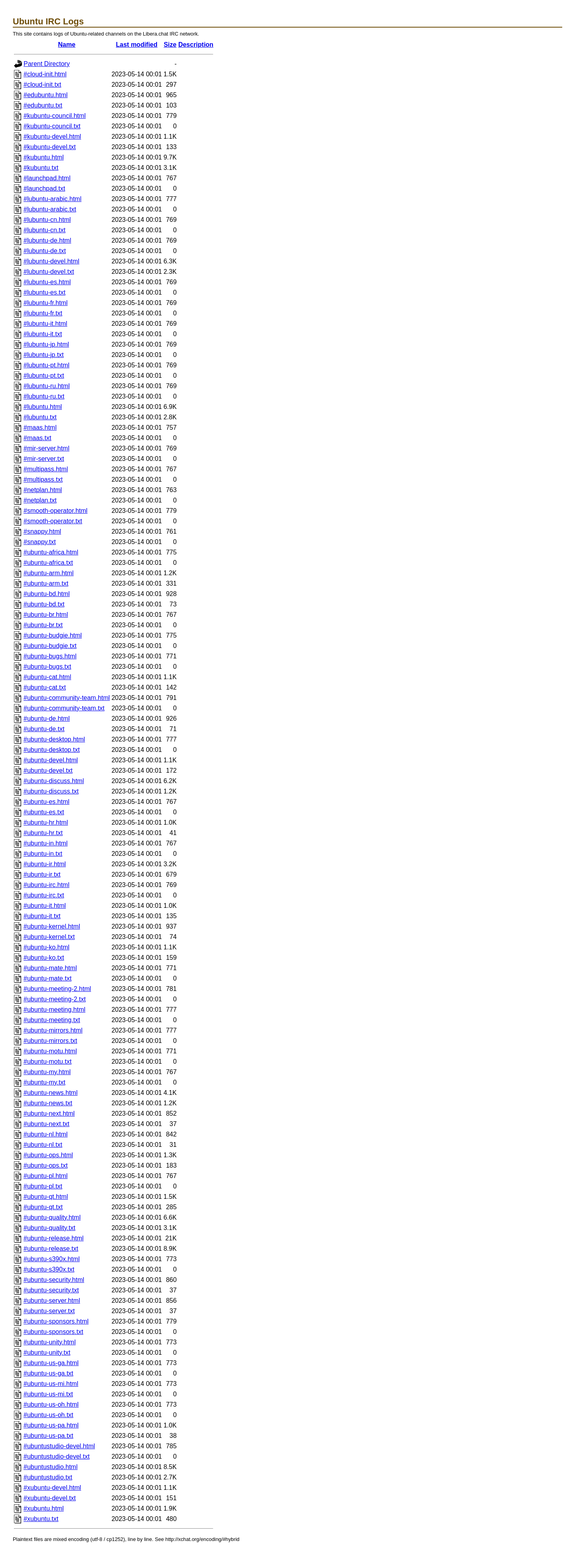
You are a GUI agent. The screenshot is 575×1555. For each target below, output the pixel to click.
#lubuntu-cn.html (47, 219)
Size (170, 44)
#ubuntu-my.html (47, 1072)
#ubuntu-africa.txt (48, 562)
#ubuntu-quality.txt (49, 1227)
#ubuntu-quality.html (52, 1217)
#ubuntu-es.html (46, 801)
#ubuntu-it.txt (42, 916)
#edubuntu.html (45, 95)
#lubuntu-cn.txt (44, 230)
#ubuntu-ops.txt (45, 1165)
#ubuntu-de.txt (44, 729)
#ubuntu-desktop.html (54, 739)
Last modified (136, 44)
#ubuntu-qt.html (46, 1196)
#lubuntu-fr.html (45, 302)
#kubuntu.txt (41, 167)
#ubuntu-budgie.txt (50, 645)
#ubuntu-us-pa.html (51, 1425)
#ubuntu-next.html (49, 1113)
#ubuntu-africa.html (51, 552)
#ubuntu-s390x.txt (49, 1269)
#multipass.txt (43, 479)
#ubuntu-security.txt (51, 1290)
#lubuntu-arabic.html (52, 198)
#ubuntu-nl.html (45, 1134)
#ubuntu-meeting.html (54, 1009)
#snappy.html (42, 531)
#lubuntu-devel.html (51, 261)
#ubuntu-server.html (52, 1300)
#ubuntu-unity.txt (47, 1352)
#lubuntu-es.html (47, 282)
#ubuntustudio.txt (48, 1477)
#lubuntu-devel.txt (49, 271)
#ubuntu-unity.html (49, 1342)
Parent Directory (47, 63)
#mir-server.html (46, 448)
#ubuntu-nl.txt (43, 1144)
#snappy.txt (40, 541)
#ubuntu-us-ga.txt (48, 1373)
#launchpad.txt (44, 188)
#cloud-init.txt (42, 84)
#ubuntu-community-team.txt (64, 708)
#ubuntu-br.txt (43, 625)
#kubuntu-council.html (55, 115)
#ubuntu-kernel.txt (49, 936)
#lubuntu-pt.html (46, 365)
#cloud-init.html (45, 74)
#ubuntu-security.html (54, 1279)
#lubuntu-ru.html (47, 386)
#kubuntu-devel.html (52, 136)
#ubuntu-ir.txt (42, 874)
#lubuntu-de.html (47, 240)
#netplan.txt (40, 500)
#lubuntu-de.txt (45, 250)
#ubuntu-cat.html (47, 677)
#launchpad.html (47, 178)
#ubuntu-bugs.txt (47, 666)
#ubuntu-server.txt (49, 1311)
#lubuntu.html (43, 406)
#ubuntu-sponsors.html (56, 1321)
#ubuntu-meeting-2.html (57, 988)
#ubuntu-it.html (45, 905)
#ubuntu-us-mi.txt (48, 1394)
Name (66, 44)
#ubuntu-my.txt (44, 1082)
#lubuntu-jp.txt (44, 354)
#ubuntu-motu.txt (47, 1061)
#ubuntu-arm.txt (46, 583)
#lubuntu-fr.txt (43, 313)
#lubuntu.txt (40, 417)
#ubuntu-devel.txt (48, 770)
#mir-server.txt (44, 458)
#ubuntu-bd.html (47, 593)
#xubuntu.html (44, 1508)
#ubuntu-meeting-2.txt (55, 999)
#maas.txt (37, 438)
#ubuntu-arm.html (48, 573)
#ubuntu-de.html (47, 718)
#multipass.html (46, 469)
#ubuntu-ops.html (48, 1155)
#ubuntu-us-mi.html (51, 1383)
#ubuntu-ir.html (45, 864)
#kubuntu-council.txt (52, 126)
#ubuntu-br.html (46, 614)
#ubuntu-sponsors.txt (53, 1331)
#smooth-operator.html (55, 510)
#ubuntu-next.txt (46, 1123)
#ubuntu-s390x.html (52, 1259)
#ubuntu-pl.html (45, 1175)
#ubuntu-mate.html (50, 968)
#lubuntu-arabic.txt (50, 209)
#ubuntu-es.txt (44, 812)
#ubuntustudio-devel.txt (56, 1456)
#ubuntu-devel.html (51, 760)
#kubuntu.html (44, 157)
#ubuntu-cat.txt (45, 687)
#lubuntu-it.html (45, 323)
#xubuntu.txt (41, 1518)
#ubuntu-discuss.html (54, 781)
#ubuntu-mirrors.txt (50, 1040)
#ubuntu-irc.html (46, 884)
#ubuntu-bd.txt (44, 604)
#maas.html (40, 427)
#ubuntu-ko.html (46, 947)
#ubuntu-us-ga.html (51, 1363)
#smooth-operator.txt (53, 521)
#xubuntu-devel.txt (50, 1498)
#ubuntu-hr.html (46, 822)
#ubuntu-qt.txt (43, 1207)
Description (195, 44)
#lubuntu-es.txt (44, 292)
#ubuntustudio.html (50, 1466)
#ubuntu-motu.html (50, 1051)
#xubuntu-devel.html (52, 1487)
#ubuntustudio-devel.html (59, 1446)
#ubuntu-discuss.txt (51, 791)
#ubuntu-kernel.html (52, 926)
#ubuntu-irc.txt (44, 895)
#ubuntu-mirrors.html (53, 1030)
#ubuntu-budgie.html (53, 635)
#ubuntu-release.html (53, 1238)
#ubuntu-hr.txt (43, 832)
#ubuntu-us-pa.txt (48, 1435)
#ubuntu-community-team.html (67, 697)
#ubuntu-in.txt (43, 853)
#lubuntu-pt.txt (44, 375)
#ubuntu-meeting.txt (52, 1020)
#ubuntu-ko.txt (44, 957)
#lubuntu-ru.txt (44, 396)
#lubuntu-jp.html (46, 344)
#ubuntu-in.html (45, 843)
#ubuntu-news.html (50, 1092)
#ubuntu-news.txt (48, 1103)
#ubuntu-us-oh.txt (48, 1414)
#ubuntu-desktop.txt (52, 749)
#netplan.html (43, 489)
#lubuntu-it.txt (43, 334)
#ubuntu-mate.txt (47, 978)
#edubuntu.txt (43, 105)
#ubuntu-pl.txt (43, 1186)
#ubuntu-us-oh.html (51, 1404)
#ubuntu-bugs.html (50, 656)
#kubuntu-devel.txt (50, 147)
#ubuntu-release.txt (51, 1248)
